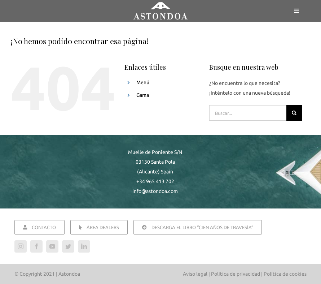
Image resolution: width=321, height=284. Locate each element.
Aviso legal (195, 274)
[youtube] (52, 246)
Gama (142, 95)
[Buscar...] (247, 113)
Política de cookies (285, 274)
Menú (142, 82)
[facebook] (36, 246)
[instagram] (20, 246)
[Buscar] (294, 113)
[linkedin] (84, 246)
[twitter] (68, 246)
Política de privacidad (235, 274)
